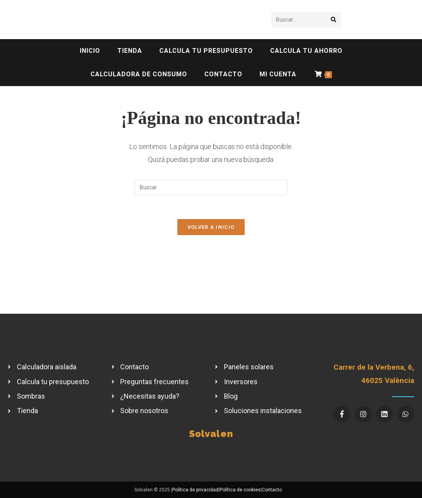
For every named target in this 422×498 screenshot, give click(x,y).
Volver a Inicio (211, 227)
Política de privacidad (195, 489)
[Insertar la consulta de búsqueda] (211, 187)
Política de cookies (240, 489)
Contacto (272, 489)
